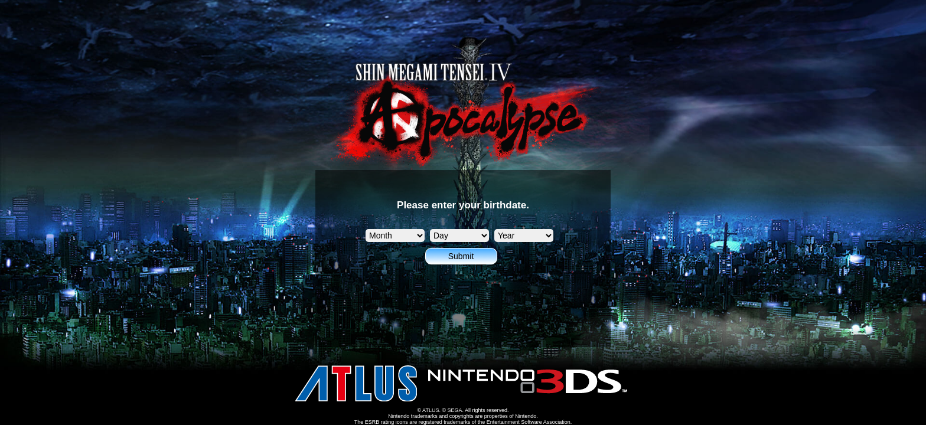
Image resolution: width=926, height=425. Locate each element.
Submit (461, 256)
